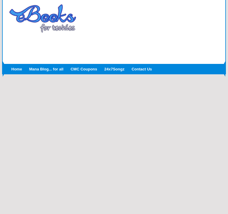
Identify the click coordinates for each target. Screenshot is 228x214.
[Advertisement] (114, 46)
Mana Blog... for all (46, 69)
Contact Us (142, 69)
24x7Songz (114, 69)
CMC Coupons (84, 69)
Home (16, 69)
